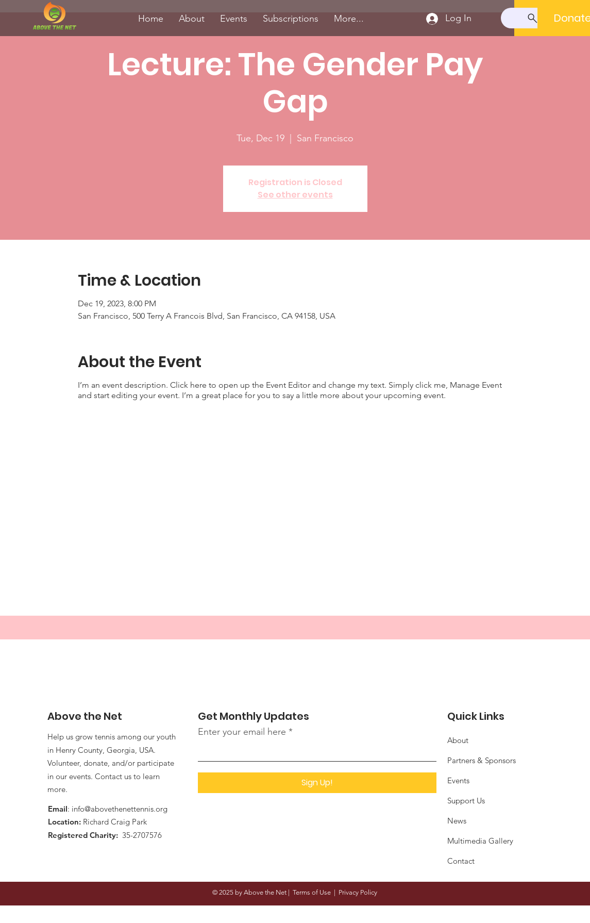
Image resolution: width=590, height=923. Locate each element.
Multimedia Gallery (480, 841)
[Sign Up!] (317, 782)
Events (458, 780)
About (457, 740)
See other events (295, 195)
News (456, 821)
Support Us (466, 800)
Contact (461, 861)
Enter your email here (242, 731)
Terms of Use (312, 892)
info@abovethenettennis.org (119, 809)
